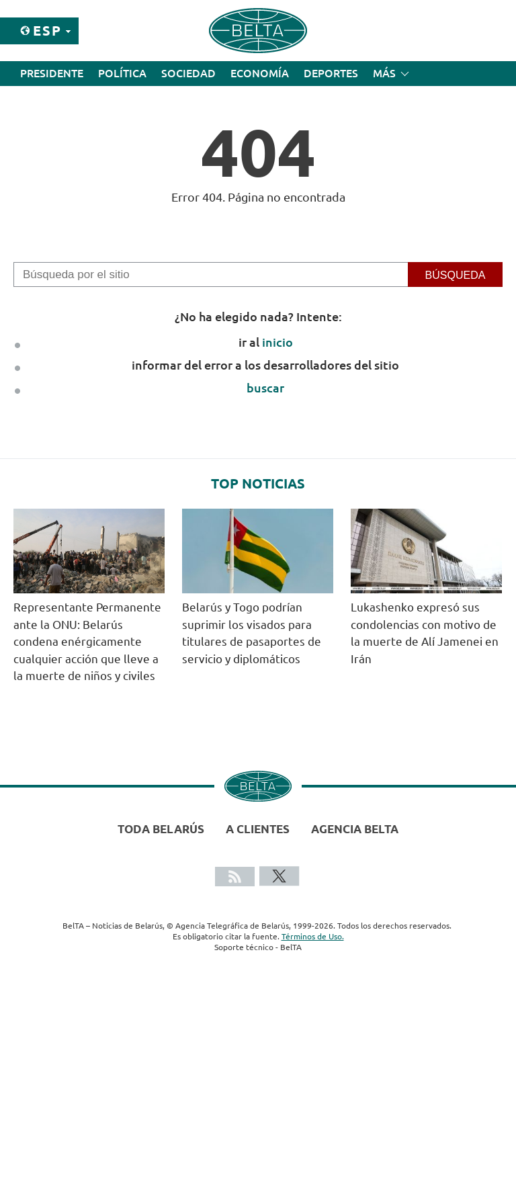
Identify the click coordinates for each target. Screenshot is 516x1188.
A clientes (258, 828)
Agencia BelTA (354, 828)
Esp (47, 30)
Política (122, 73)
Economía (259, 73)
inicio (277, 342)
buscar (265, 387)
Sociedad (188, 73)
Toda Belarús (161, 828)
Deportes (331, 73)
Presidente (51, 73)
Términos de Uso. (313, 936)
